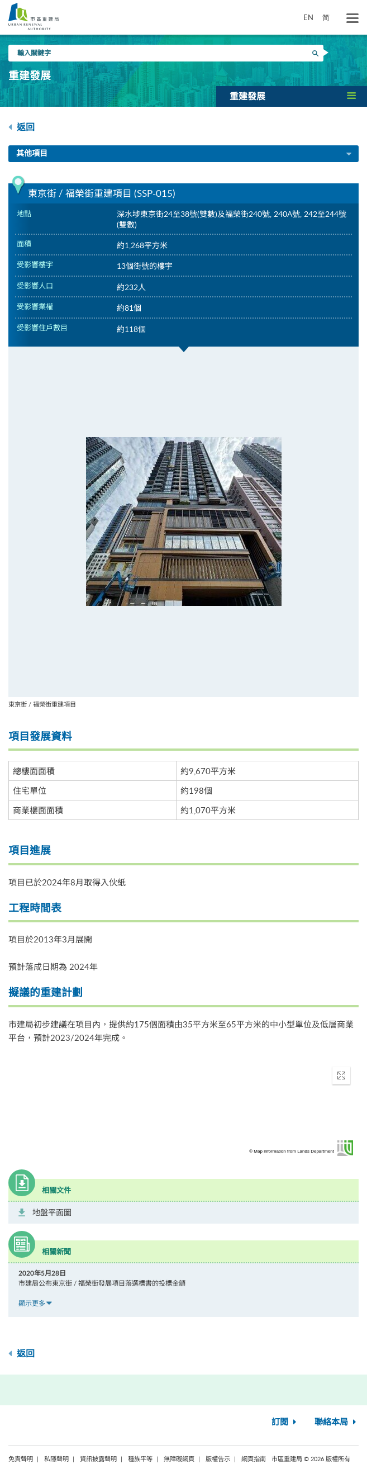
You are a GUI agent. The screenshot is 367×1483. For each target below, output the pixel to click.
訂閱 (285, 1422)
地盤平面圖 (52, 1212)
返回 (21, 127)
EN (308, 17)
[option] (183, 528)
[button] (291, 96)
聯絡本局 (336, 1422)
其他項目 (184, 154)
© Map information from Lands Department (291, 1151)
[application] (183, 1108)
